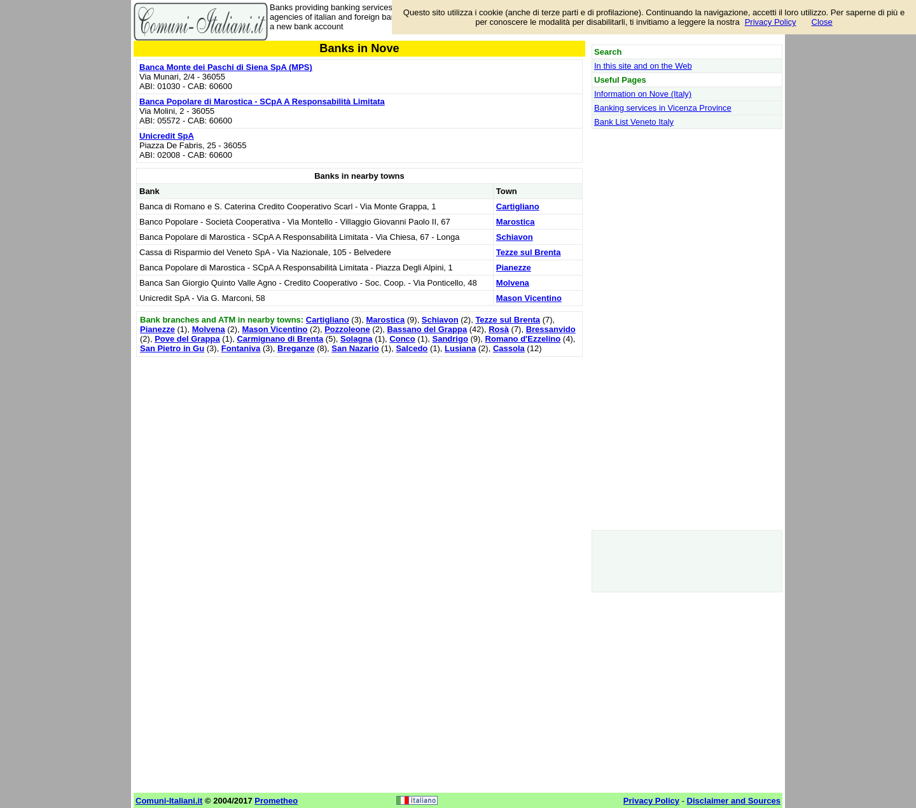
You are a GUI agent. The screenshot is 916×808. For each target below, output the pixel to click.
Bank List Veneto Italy (634, 122)
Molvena (512, 283)
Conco (402, 339)
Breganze (296, 348)
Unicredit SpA (166, 136)
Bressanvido (551, 329)
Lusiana (460, 348)
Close (822, 22)
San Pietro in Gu (172, 348)
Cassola (509, 348)
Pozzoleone (347, 329)
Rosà (499, 329)
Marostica (515, 221)
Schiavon (514, 237)
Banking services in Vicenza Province (663, 108)
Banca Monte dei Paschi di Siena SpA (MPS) (225, 67)
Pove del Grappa (187, 339)
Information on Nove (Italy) (642, 94)
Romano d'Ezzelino (523, 339)
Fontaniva (240, 348)
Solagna (356, 339)
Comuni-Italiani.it (168, 800)
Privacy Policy (770, 22)
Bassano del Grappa (427, 329)
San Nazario (354, 348)
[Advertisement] (359, 449)
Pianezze (513, 267)
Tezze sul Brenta (528, 252)
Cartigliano (517, 206)
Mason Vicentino (529, 298)
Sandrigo (450, 339)
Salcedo (411, 348)
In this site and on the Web (643, 66)
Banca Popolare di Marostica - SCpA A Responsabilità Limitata (262, 101)
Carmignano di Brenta (280, 339)
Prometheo (276, 800)
